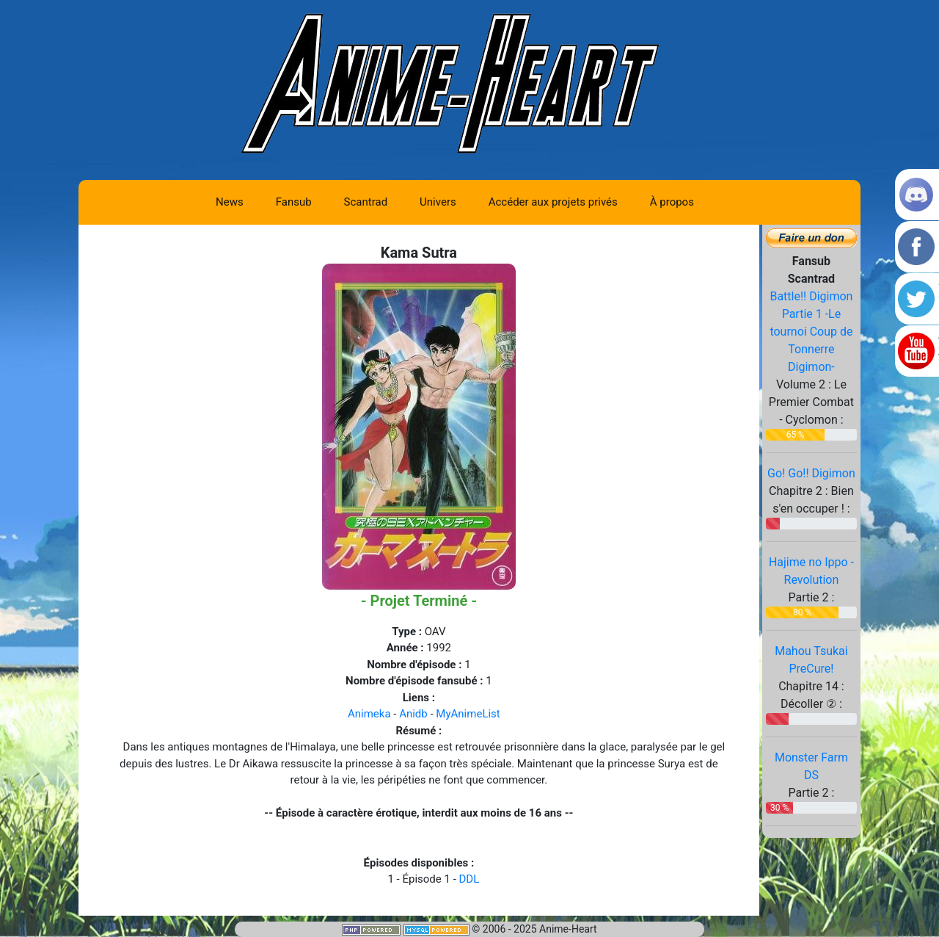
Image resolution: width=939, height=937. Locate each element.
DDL (469, 879)
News (230, 202)
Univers (438, 202)
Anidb (413, 713)
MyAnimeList (468, 713)
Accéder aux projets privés (553, 202)
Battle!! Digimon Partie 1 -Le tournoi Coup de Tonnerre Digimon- (811, 331)
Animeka (369, 713)
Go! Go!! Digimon (811, 473)
